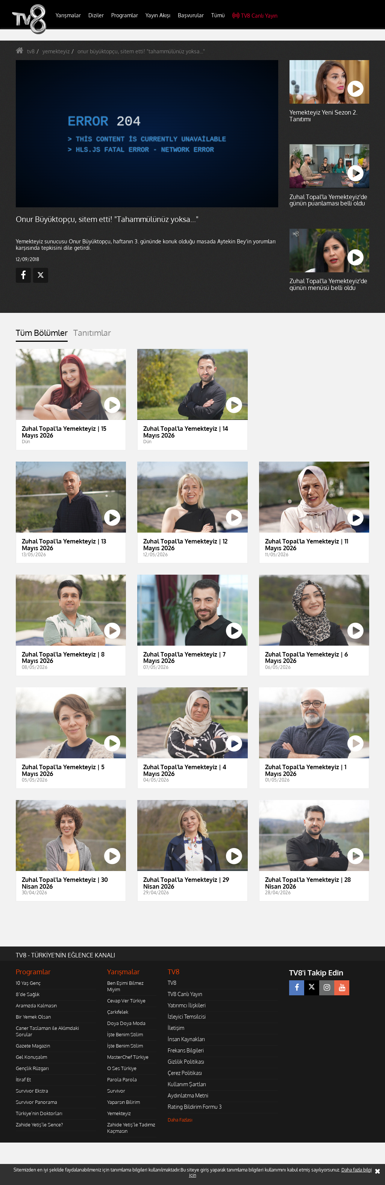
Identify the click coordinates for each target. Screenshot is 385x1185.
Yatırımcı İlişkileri (187, 1005)
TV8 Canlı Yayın (254, 15)
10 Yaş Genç (28, 983)
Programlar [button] (124, 15)
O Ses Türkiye (121, 1068)
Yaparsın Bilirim (123, 1102)
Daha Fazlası (180, 1120)
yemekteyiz (56, 51)
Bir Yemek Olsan (33, 1017)
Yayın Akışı (158, 15)
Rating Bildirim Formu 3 (195, 1106)
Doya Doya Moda (126, 1023)
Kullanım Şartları (187, 1084)
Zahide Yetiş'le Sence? (39, 1125)
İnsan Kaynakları (186, 1039)
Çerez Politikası (185, 1073)
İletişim (176, 1028)
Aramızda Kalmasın (36, 1005)
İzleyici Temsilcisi (187, 1016)
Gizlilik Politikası (186, 1061)
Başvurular (191, 15)
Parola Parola (122, 1079)
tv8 (31, 51)
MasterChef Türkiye (128, 1057)
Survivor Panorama (36, 1102)
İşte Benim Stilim (125, 1034)
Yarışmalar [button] (68, 15)
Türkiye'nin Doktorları (39, 1113)
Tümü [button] (218, 15)
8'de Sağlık (27, 994)
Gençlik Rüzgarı (32, 1068)
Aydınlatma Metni (188, 1095)
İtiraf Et (23, 1079)
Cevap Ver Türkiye (126, 1001)
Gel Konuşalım (31, 1057)
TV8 (172, 983)
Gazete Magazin (33, 1046)
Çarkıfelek (117, 1012)
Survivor (116, 1091)
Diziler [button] (96, 15)
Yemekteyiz (119, 1113)
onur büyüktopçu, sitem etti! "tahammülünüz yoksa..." (141, 51)
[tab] (42, 335)
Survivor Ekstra (32, 1091)
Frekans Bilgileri (186, 1050)
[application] (147, 134)
